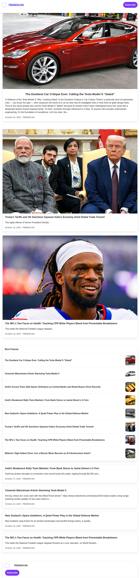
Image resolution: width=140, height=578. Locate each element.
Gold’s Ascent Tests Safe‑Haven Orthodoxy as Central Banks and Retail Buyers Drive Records (53, 387)
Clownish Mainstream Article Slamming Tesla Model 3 (32, 373)
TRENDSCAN (16, 5)
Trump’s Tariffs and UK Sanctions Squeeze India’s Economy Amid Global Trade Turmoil (55, 217)
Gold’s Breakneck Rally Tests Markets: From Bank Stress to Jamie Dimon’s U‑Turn (47, 400)
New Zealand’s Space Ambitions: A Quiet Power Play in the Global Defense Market (46, 413)
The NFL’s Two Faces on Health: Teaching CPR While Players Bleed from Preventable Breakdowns (61, 323)
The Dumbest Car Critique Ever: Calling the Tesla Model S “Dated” (70, 94)
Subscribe (130, 5)
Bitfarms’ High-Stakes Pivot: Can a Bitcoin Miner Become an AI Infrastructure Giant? (48, 453)
